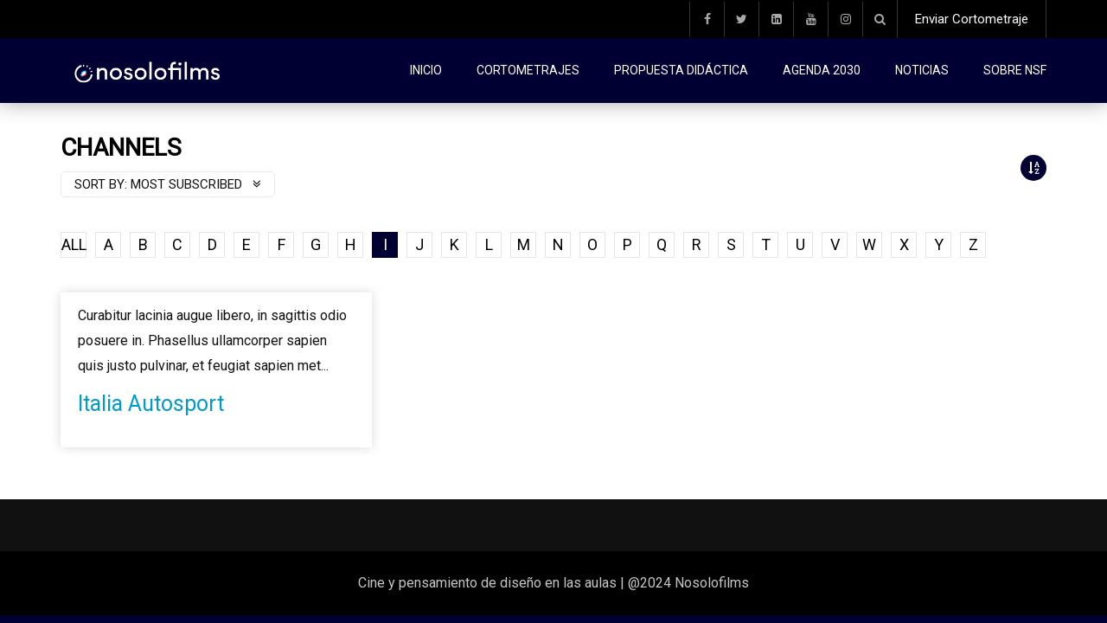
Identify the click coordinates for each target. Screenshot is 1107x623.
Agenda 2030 (822, 70)
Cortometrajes (528, 70)
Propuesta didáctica (681, 70)
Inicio (426, 70)
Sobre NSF (1014, 70)
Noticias (922, 70)
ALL (73, 244)
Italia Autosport (151, 403)
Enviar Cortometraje (971, 19)
